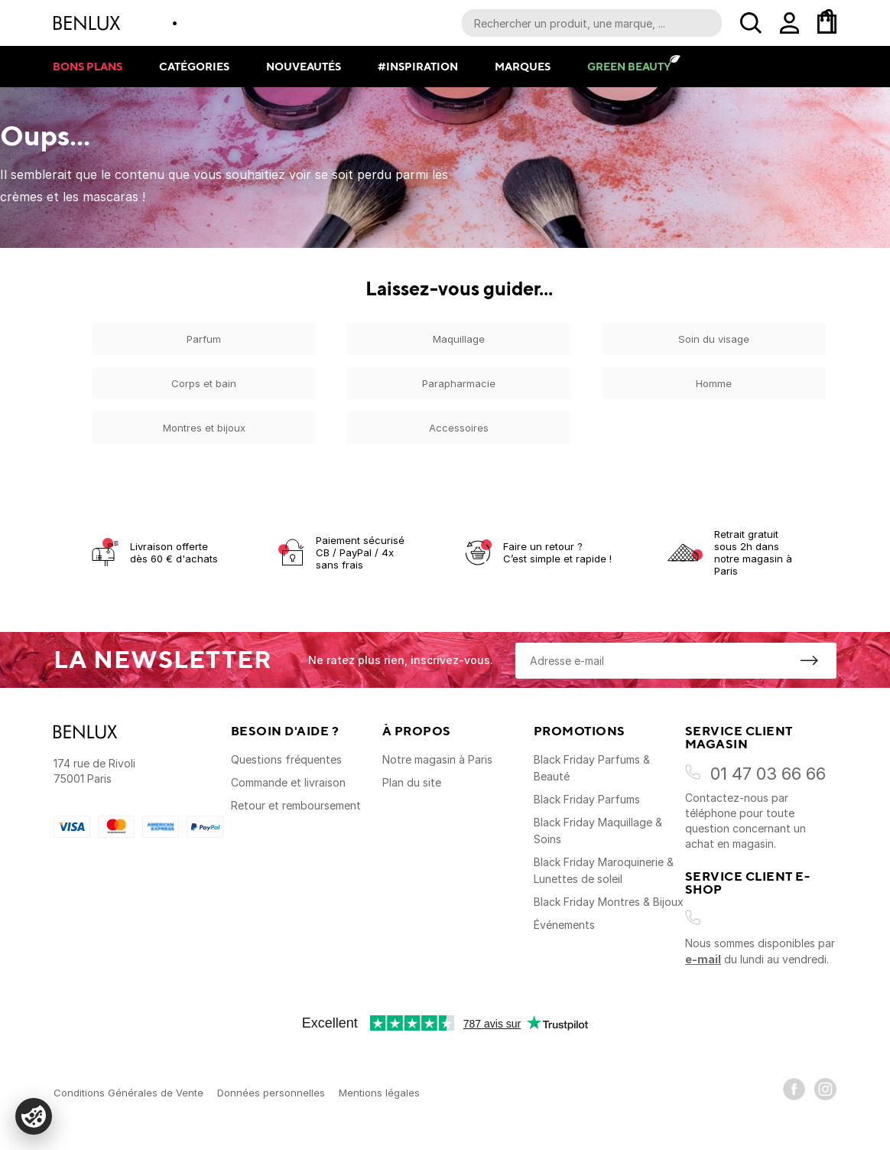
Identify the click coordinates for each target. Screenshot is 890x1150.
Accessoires (459, 428)
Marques (523, 66)
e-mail (703, 959)
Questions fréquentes (286, 759)
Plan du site (411, 782)
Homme (714, 383)
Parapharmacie (458, 383)
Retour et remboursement (296, 805)
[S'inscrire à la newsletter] (809, 660)
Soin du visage (713, 339)
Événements (564, 924)
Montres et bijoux (204, 428)
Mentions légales (379, 1092)
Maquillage (459, 339)
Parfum (204, 339)
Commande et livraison (288, 782)
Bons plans (87, 66)
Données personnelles (271, 1092)
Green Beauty (629, 66)
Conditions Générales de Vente (128, 1092)
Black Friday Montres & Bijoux (609, 901)
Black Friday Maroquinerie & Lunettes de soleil (604, 870)
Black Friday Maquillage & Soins (598, 830)
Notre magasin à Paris (437, 759)
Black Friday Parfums (587, 799)
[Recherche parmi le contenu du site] (592, 23)
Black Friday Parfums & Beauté (592, 768)
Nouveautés (303, 66)
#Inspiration (418, 66)
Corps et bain (203, 383)
